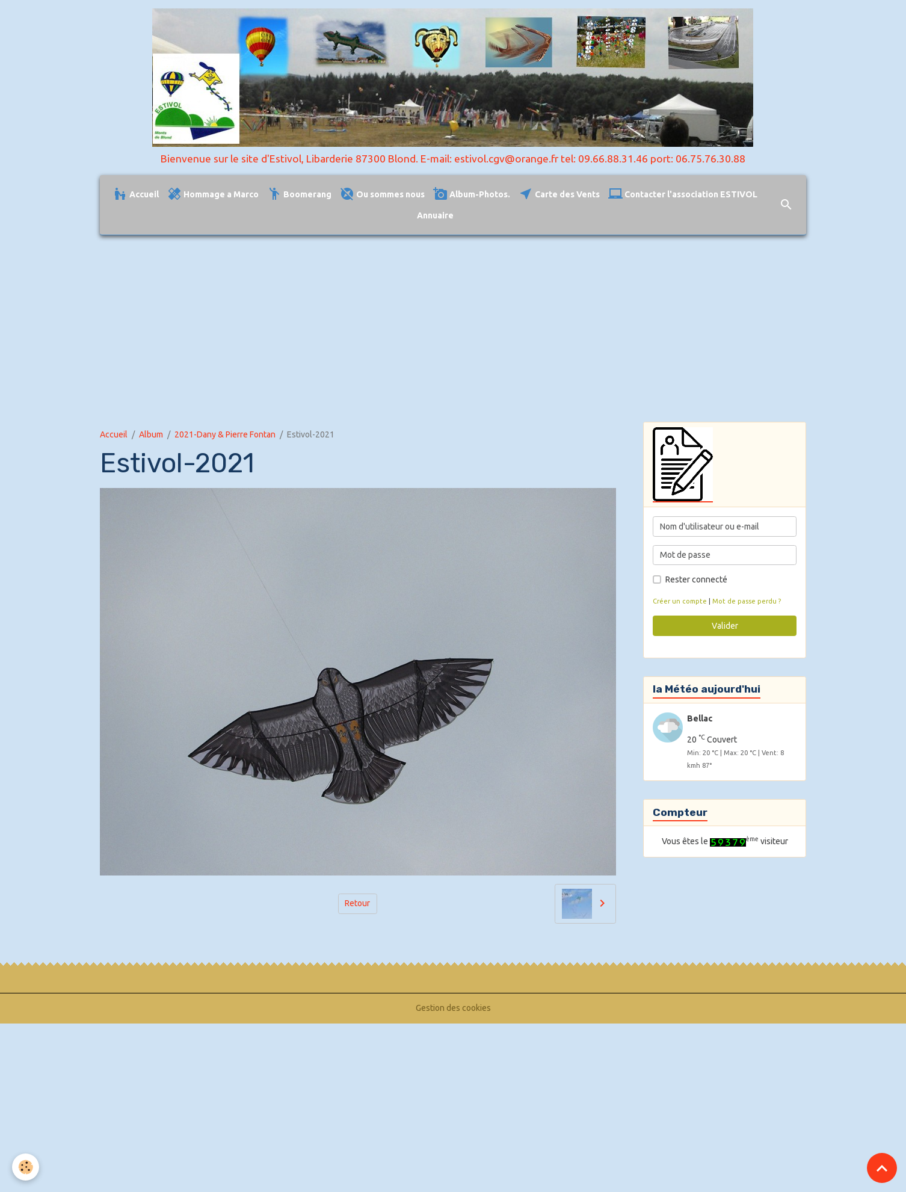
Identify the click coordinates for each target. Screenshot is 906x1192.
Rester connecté (696, 579)
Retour (357, 903)
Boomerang (299, 194)
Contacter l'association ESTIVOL (682, 194)
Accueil (136, 194)
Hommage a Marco (213, 194)
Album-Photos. (471, 194)
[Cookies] (25, 1167)
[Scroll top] (882, 1168)
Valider (725, 626)
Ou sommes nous (382, 194)
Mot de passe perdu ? (746, 601)
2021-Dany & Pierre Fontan (225, 434)
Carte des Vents (559, 194)
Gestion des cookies (453, 1008)
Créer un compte (680, 601)
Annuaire (435, 215)
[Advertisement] (453, 328)
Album (151, 434)
